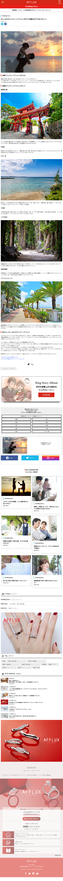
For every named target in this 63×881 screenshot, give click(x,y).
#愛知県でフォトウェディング (8, 667)
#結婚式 (4, 661)
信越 (16, 422)
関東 (47, 422)
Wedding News (11, 599)
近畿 (16, 428)
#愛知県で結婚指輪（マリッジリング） (36, 661)
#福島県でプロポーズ (53, 664)
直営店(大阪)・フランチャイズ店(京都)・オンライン (31, 416)
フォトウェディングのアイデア (8, 368)
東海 (47, 425)
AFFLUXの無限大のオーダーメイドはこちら (13, 359)
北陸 (16, 425)
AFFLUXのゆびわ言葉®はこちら (10, 357)
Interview (9, 608)
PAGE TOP (58, 855)
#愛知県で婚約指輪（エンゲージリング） (17, 661)
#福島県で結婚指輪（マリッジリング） (10, 664)
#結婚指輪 (44, 664)
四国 (16, 431)
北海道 (16, 419)
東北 (47, 419)
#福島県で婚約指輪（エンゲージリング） (30, 664)
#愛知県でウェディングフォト (24, 667)
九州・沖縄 (46, 431)
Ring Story (12, 604)
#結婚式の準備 (36, 667)
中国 (47, 428)
